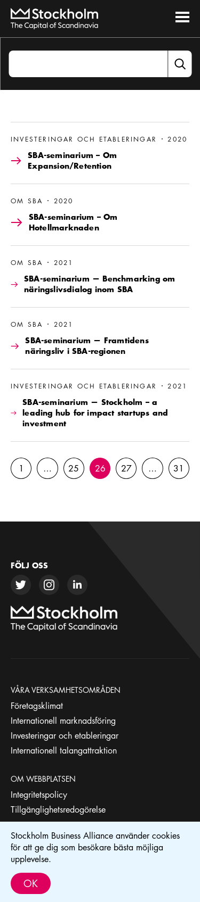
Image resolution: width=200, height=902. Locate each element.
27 (126, 468)
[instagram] (49, 585)
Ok (30, 883)
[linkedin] (77, 585)
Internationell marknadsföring (63, 720)
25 (73, 468)
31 (178, 468)
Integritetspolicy (39, 794)
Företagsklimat (37, 705)
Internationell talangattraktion (64, 750)
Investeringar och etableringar (64, 735)
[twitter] (21, 585)
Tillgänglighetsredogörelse (58, 809)
